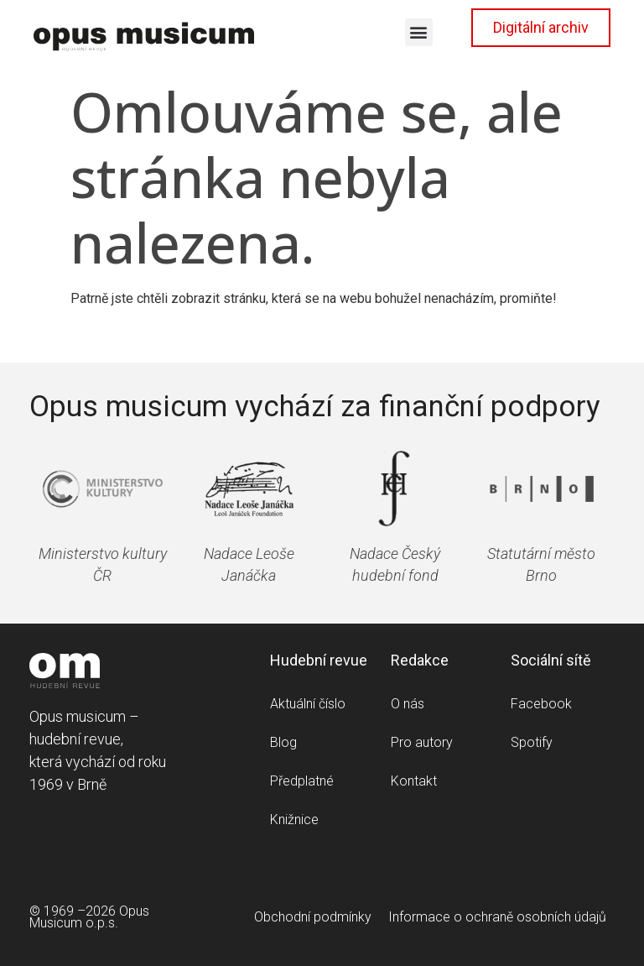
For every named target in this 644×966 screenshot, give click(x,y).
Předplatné (302, 781)
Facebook (541, 704)
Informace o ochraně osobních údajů (497, 917)
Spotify (532, 742)
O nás (407, 704)
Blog (283, 742)
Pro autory (422, 742)
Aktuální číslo (307, 704)
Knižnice (294, 820)
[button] (419, 32)
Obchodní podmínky (312, 917)
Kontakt (414, 781)
